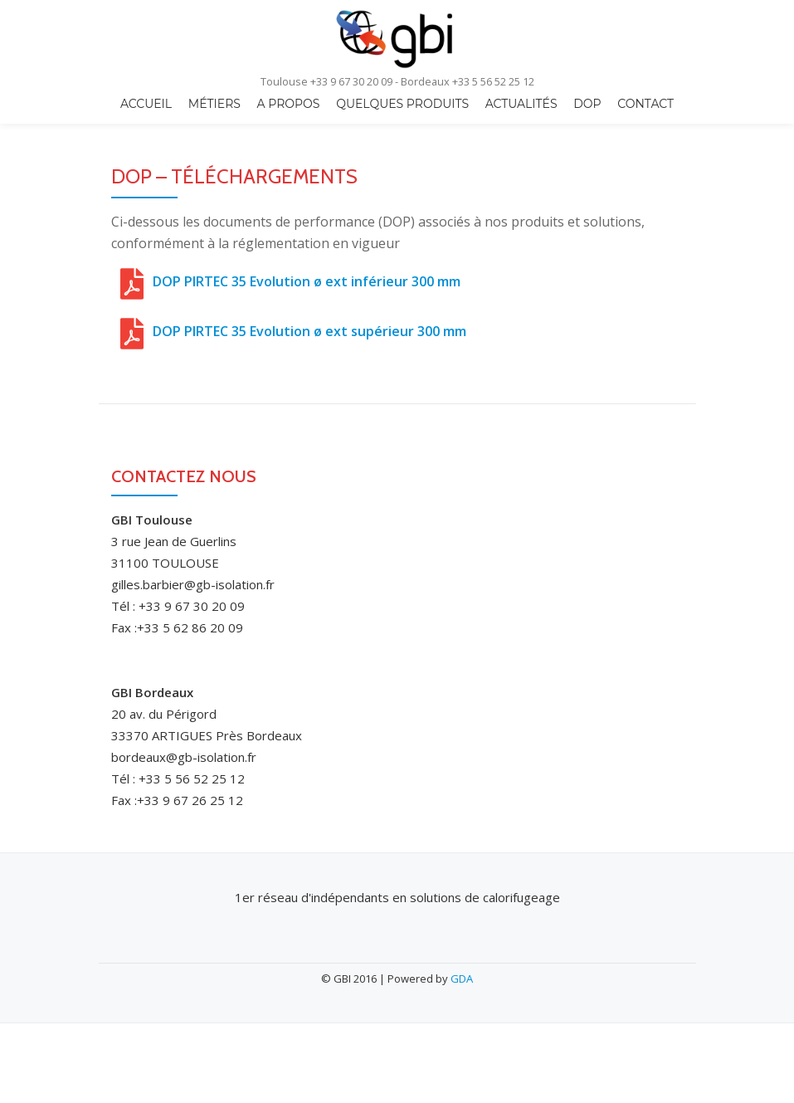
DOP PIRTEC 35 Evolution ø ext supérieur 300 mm (309, 331)
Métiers (214, 103)
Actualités (521, 103)
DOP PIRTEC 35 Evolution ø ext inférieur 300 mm (306, 281)
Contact (645, 103)
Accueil (146, 103)
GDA (462, 978)
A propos (288, 103)
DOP (587, 103)
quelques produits (402, 103)
